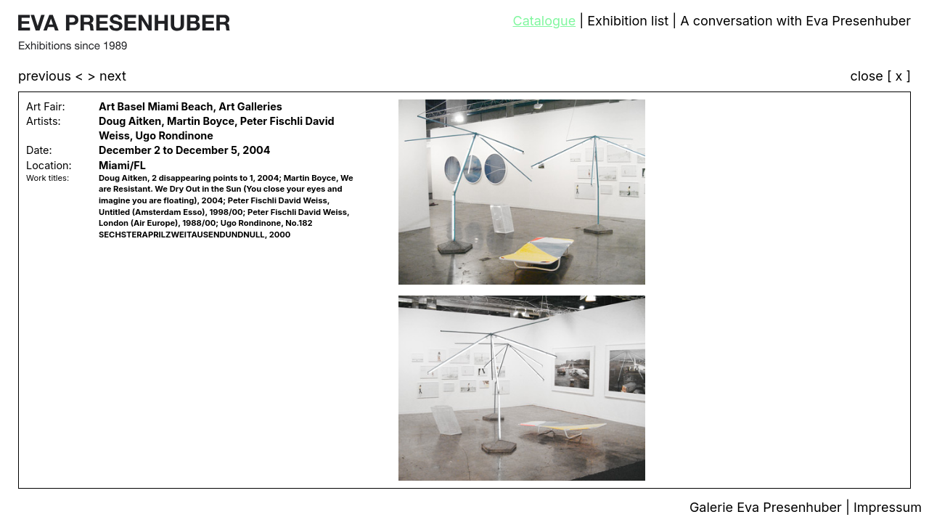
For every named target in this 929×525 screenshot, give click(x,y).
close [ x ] (880, 77)
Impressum (888, 507)
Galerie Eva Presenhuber (767, 507)
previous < (52, 76)
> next (106, 76)
